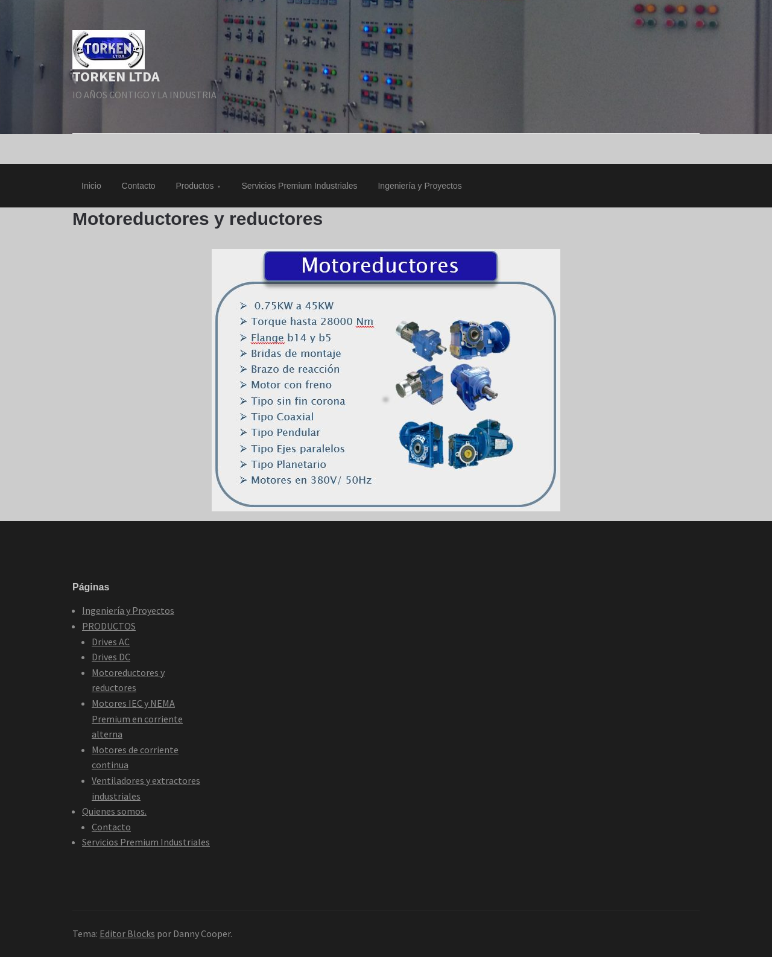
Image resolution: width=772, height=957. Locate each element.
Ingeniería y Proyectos (419, 186)
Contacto (139, 186)
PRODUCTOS (109, 626)
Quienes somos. (114, 811)
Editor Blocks (127, 933)
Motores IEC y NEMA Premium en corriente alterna (137, 718)
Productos (195, 186)
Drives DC (111, 657)
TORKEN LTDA (116, 76)
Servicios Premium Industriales (299, 186)
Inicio (91, 186)
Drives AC (111, 642)
